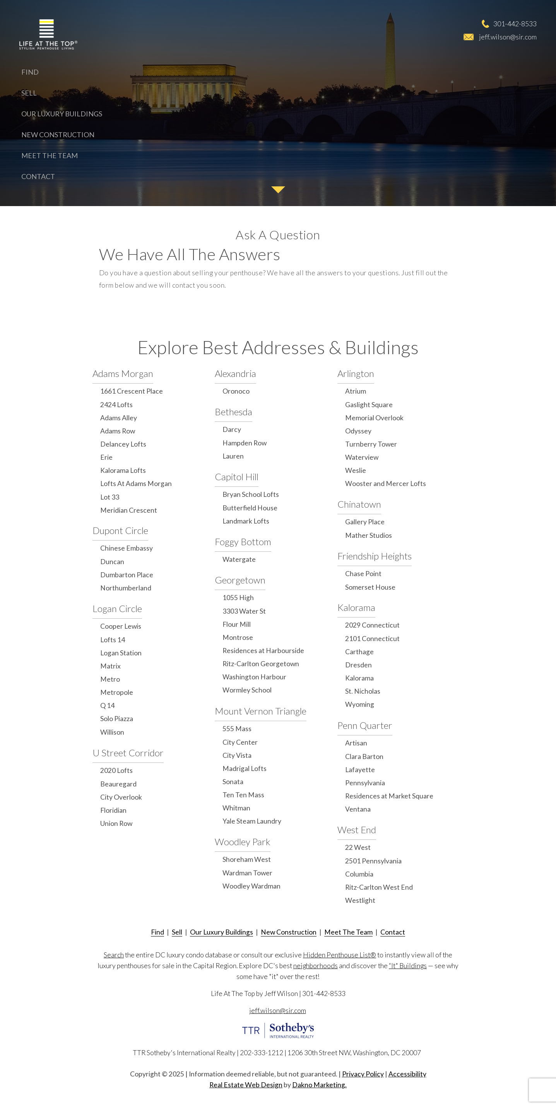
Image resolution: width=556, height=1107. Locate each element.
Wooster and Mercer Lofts (385, 483)
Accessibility (407, 1074)
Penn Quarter (364, 725)
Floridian (113, 810)
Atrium (355, 391)
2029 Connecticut (372, 625)
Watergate (239, 559)
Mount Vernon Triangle (260, 710)
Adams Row (117, 431)
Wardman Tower (247, 873)
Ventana (358, 809)
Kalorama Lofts (123, 470)
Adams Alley (118, 418)
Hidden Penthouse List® (339, 955)
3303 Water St (244, 611)
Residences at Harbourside (263, 650)
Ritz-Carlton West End (379, 887)
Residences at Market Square (389, 796)
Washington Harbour (254, 677)
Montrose (237, 637)
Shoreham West (246, 859)
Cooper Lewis (120, 626)
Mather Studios (368, 535)
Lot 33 (109, 497)
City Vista (236, 755)
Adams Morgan (122, 373)
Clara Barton (364, 756)
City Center (240, 742)
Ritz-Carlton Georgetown (260, 664)
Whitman (236, 808)
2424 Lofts (116, 405)
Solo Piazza (116, 719)
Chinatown (359, 504)
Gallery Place (365, 522)
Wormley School (247, 690)
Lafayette (360, 770)
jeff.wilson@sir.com (508, 36)
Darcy (231, 429)
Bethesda (233, 411)
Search (114, 955)
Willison (112, 732)
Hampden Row (244, 443)
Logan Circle (117, 608)
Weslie (355, 470)
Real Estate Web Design (245, 1085)
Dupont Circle (120, 530)
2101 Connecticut (372, 639)
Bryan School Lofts (250, 494)
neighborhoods (315, 966)
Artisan (356, 743)
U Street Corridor (128, 752)
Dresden (358, 665)
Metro (110, 679)
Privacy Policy (363, 1074)
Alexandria (235, 373)
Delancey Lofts (123, 444)
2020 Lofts (116, 770)
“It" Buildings (408, 966)
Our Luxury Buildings (61, 113)
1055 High (238, 598)
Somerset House (370, 587)
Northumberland (125, 588)
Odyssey (358, 431)
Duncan (112, 562)
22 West (358, 847)
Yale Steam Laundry (251, 821)
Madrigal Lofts (244, 768)
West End (356, 829)
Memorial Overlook (374, 418)
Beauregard (118, 784)
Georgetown (240, 579)
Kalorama (356, 607)
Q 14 (107, 705)
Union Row (116, 823)
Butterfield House (249, 508)
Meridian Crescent (128, 510)
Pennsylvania (365, 783)
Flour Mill (236, 624)
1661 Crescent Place (131, 391)
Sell (29, 93)
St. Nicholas (362, 691)
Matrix (110, 666)
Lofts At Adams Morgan (136, 483)
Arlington (355, 373)
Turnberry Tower (371, 444)
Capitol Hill (236, 476)
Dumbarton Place (126, 575)
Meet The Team (49, 155)
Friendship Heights (374, 555)
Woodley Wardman (251, 886)
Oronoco (236, 391)
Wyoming (359, 704)
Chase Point (363, 574)
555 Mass (236, 729)
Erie (106, 457)
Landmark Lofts (245, 521)
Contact (38, 176)
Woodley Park (242, 841)
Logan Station (121, 653)
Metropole (116, 692)
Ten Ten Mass (243, 795)
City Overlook (121, 797)
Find (30, 72)
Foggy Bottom (243, 541)
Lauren (233, 456)
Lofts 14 (112, 640)
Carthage (359, 652)
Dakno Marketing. (319, 1085)
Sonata (232, 782)
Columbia (359, 874)
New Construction (57, 134)
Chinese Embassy (126, 548)
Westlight (360, 900)
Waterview (361, 457)
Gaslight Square (369, 405)
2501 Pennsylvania (373, 861)
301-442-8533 (515, 23)
